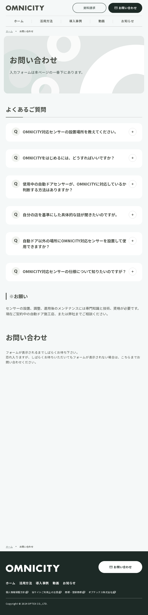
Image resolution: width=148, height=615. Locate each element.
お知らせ (69, 583)
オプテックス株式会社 (103, 592)
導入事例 (42, 583)
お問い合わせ (125, 8)
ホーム (10, 583)
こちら (126, 357)
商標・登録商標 (75, 592)
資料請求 (89, 8)
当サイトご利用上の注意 (47, 592)
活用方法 (25, 583)
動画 (56, 583)
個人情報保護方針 (17, 592)
